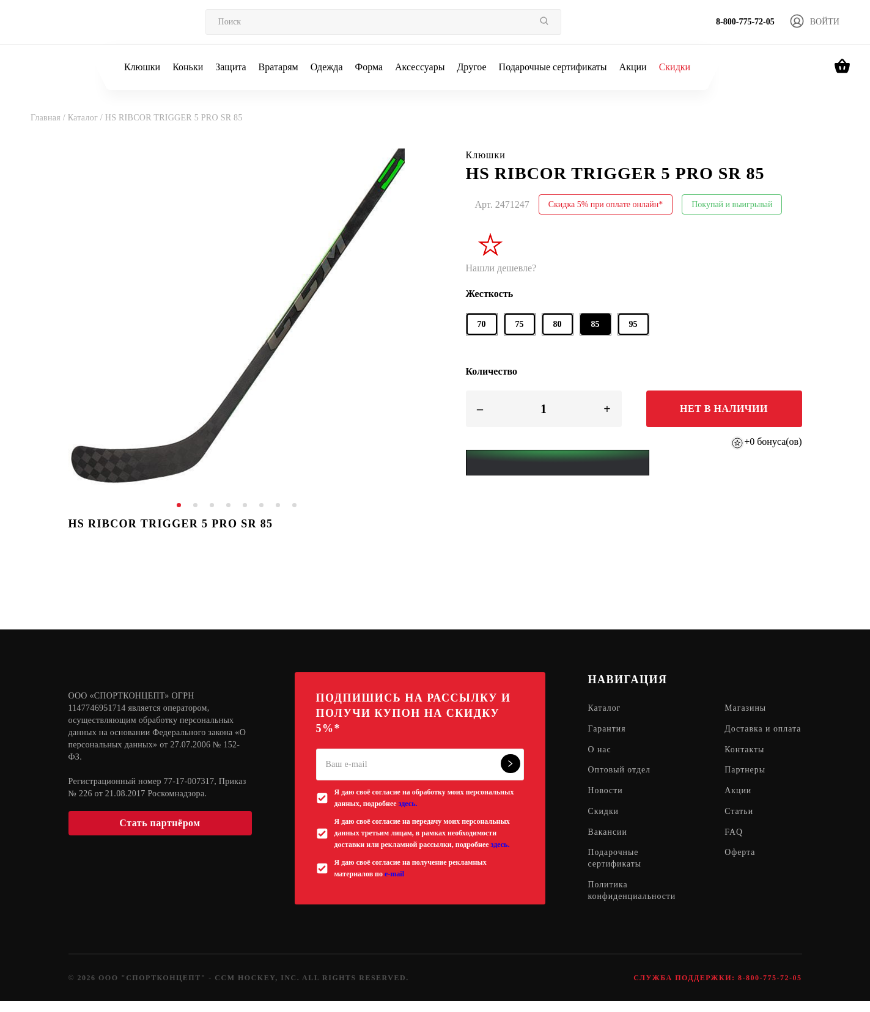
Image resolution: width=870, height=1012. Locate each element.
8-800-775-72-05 (745, 21)
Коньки (187, 67)
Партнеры (746, 782)
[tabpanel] (236, 316)
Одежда (327, 67)
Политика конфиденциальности (632, 903)
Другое (471, 67)
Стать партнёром (159, 823)
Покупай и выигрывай (731, 204)
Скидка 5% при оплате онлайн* (605, 204)
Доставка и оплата (749, 735)
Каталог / (86, 117)
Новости (606, 803)
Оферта (741, 865)
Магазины (747, 708)
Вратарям (278, 67)
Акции (633, 67)
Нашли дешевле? (501, 268)
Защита (230, 67)
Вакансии (608, 844)
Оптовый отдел (620, 782)
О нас (600, 761)
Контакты (746, 761)
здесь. (408, 803)
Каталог (604, 708)
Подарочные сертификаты (553, 67)
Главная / (49, 117)
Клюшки (142, 67)
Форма (369, 67)
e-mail (394, 874)
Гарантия (607, 729)
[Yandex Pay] (557, 462)
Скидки (674, 67)
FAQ (735, 844)
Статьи (740, 824)
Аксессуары (419, 67)
